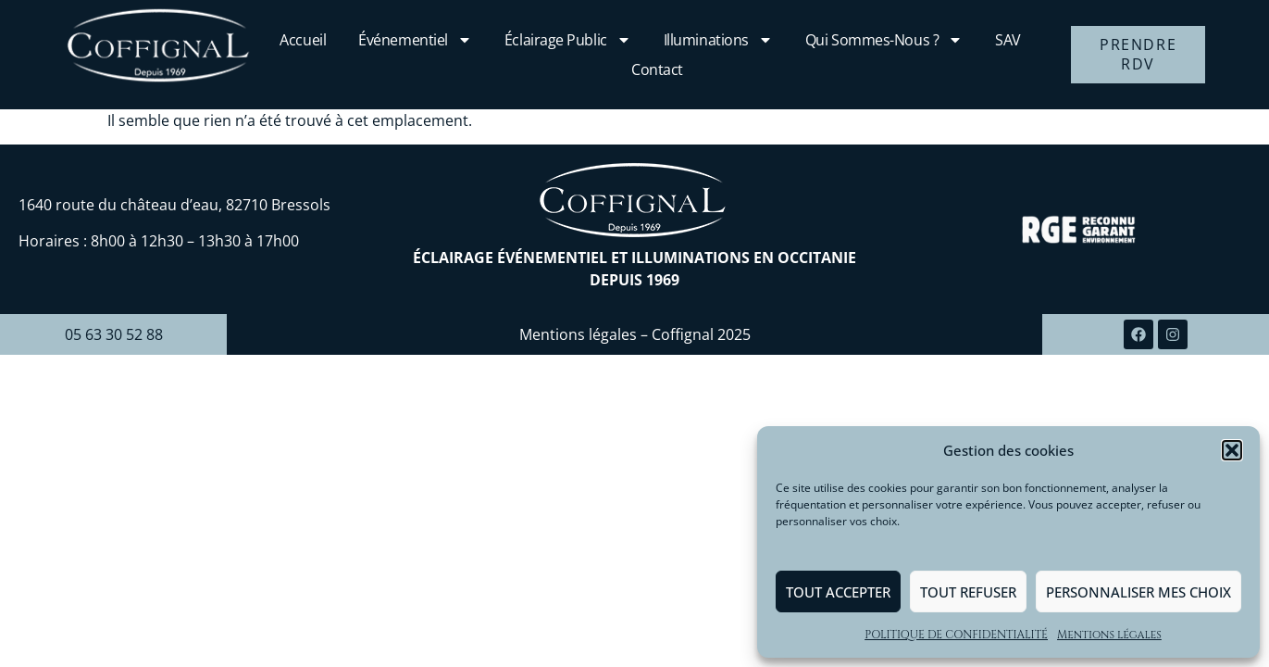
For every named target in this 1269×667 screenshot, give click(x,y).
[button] (1232, 450)
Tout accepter (838, 592)
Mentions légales (1109, 634)
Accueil (303, 40)
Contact (657, 69)
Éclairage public (567, 40)
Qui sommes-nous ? (884, 40)
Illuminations (718, 40)
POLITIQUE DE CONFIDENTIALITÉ (956, 634)
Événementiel (415, 40)
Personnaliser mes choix (1138, 592)
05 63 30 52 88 (114, 334)
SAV (1008, 40)
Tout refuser (968, 592)
